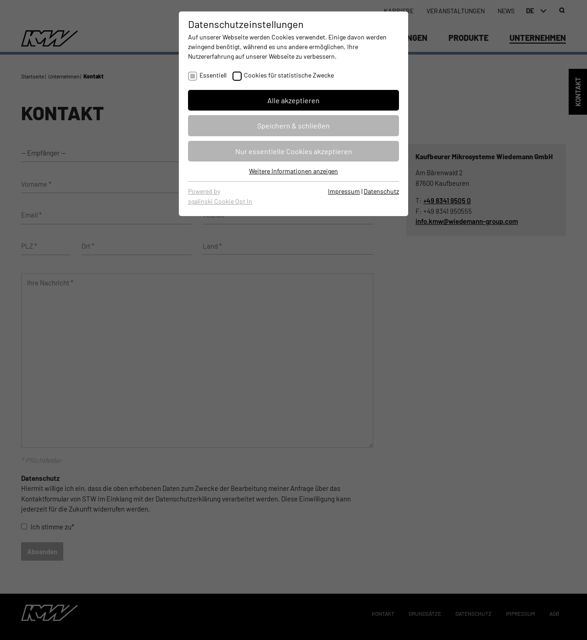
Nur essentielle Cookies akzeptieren (293, 151)
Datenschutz (381, 191)
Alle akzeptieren (293, 100)
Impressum (344, 191)
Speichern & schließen (293, 125)
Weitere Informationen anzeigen (293, 171)
